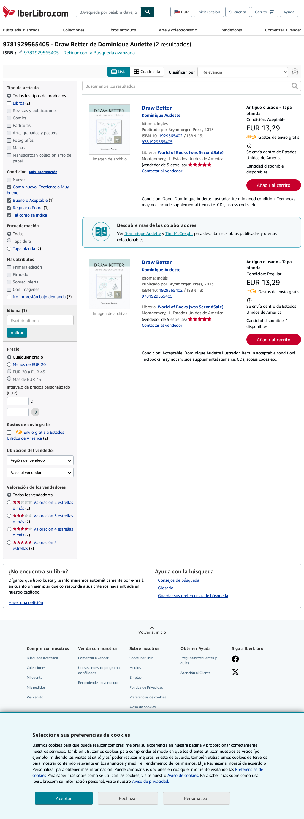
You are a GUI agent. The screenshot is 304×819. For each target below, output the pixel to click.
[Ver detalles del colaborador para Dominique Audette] (161, 115)
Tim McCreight (179, 233)
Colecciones (73, 29)
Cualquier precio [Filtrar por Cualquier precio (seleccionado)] (25, 356)
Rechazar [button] (128, 798)
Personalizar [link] (196, 798)
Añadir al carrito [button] (273, 185)
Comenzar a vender (283, 29)
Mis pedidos (36, 687)
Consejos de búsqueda (178, 580)
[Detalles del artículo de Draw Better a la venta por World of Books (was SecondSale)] (109, 130)
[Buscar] (147, 12)
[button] (295, 86)
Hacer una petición (26, 602)
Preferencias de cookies (147, 697)
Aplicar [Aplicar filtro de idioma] (17, 332)
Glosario (165, 587)
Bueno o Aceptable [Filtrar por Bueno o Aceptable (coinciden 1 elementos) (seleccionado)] (30, 200)
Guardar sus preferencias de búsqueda (193, 595)
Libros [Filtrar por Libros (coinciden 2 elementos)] (18, 102)
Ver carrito (35, 697)
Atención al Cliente (195, 672)
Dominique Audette (142, 233)
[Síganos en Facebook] (235, 659)
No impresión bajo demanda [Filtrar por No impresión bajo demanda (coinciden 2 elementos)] (39, 296)
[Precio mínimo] (18, 401)
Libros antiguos (121, 29)
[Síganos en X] (235, 672)
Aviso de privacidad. (150, 781)
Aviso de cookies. (183, 775)
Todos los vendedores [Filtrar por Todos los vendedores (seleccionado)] (33, 495)
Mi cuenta (34, 677)
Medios (135, 667)
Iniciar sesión (208, 12)
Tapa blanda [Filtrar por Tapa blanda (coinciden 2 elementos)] (24, 248)
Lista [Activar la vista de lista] (118, 72)
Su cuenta (237, 12)
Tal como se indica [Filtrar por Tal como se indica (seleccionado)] (27, 215)
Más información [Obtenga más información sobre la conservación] (43, 172)
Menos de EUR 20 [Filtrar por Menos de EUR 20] (27, 364)
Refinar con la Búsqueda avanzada (99, 53)
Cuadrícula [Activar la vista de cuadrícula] (147, 72)
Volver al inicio (152, 632)
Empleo (135, 677)
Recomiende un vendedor (98, 682)
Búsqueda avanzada (21, 29)
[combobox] (108, 12)
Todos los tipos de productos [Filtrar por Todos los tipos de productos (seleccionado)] (37, 95)
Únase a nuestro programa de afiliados (99, 670)
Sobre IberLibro (141, 658)
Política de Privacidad (146, 687)
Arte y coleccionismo (178, 29)
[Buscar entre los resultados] (191, 86)
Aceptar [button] (64, 798)
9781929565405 (41, 53)
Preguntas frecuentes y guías (198, 660)
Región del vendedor (28, 460)
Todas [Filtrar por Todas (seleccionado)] (16, 233)
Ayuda (289, 12)
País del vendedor (25, 472)
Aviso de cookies (142, 707)
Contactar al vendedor (162, 170)
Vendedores (231, 29)
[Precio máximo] (18, 412)
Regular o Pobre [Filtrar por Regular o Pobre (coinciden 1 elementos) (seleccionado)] (27, 207)
